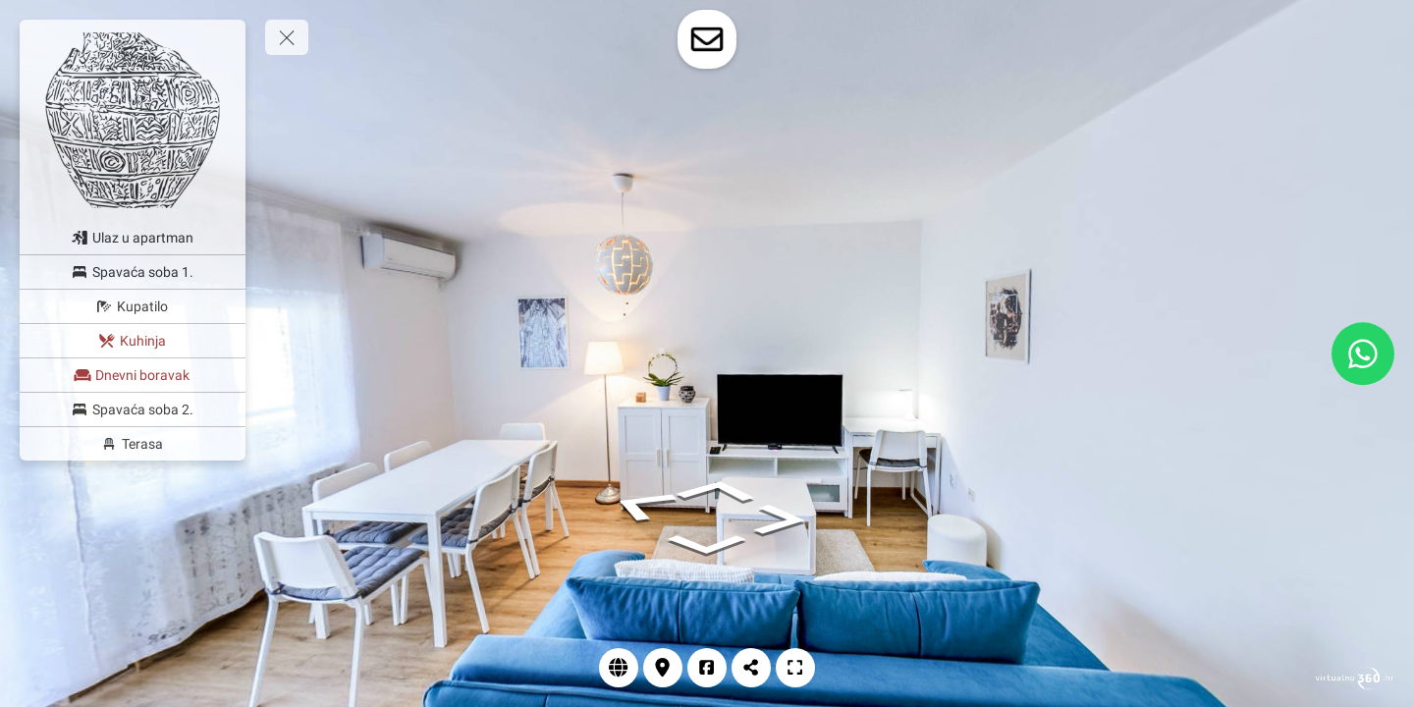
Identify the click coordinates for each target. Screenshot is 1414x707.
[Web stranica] (618, 667)
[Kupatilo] (132, 306)
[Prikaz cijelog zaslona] (795, 667)
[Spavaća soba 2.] (132, 409)
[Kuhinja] (132, 340)
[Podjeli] (751, 667)
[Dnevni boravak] (132, 375)
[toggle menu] (286, 37)
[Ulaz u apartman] (132, 237)
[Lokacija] (662, 667)
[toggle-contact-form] (707, 39)
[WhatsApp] (1363, 353)
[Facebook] (707, 667)
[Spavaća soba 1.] (132, 272)
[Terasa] (132, 444)
